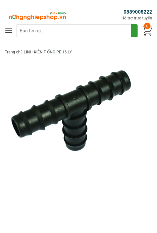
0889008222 (138, 12)
